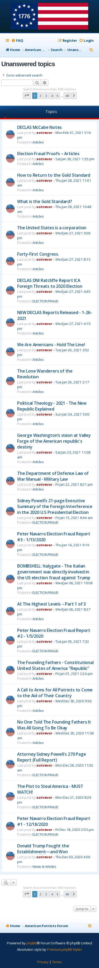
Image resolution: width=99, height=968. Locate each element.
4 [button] (52, 95)
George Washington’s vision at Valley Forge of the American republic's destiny (54, 441)
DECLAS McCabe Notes (39, 127)
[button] (27, 95)
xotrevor (44, 132)
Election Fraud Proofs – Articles (48, 154)
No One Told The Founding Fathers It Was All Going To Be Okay (54, 725)
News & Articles (44, 866)
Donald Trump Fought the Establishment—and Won (43, 849)
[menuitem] (17, 40)
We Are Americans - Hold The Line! (51, 345)
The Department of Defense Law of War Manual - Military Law (53, 476)
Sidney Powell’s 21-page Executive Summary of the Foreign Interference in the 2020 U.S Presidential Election (54, 506)
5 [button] (57, 95)
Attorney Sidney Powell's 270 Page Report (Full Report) (51, 757)
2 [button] (40, 95)
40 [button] (67, 95)
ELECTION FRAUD (45, 301)
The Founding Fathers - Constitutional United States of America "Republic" (55, 665)
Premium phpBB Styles (64, 949)
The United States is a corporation (51, 228)
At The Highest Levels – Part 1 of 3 (51, 604)
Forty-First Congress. (38, 254)
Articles (38, 142)
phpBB (31, 943)
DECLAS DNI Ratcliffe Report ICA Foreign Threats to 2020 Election (49, 283)
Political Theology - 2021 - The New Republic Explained (52, 406)
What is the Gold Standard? (44, 201)
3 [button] (46, 95)
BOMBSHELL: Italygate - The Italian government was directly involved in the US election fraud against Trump (53, 572)
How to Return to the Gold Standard (53, 175)
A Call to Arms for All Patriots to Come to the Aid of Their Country (55, 693)
